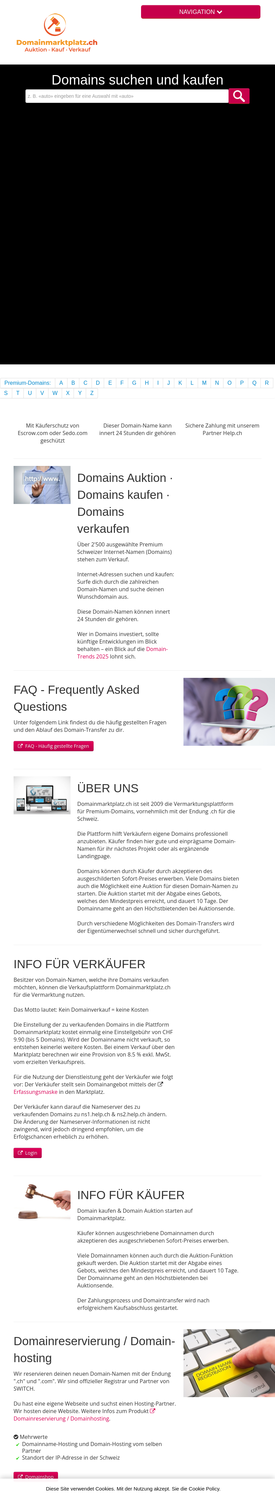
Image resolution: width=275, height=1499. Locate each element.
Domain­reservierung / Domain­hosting (84, 1415)
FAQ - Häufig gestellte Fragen (53, 746)
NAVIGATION (200, 11)
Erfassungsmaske (36, 1092)
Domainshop (36, 1477)
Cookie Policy (204, 1489)
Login (27, 1153)
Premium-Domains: (27, 383)
